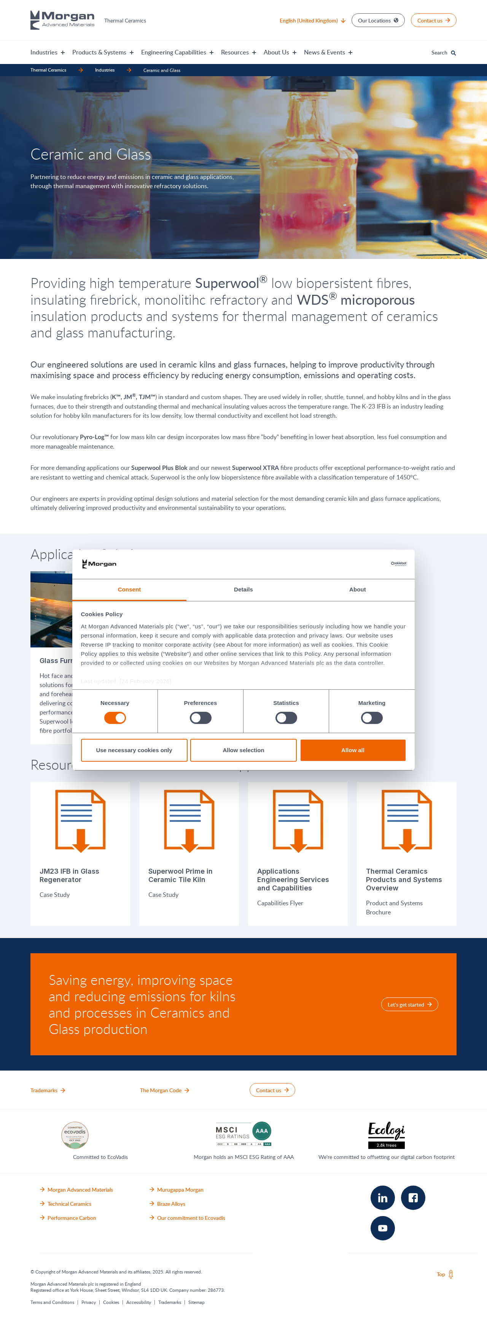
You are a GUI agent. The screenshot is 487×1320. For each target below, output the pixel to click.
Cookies (111, 1302)
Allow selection (243, 750)
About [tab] (357, 589)
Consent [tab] (129, 589)
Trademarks (169, 1302)
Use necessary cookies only (134, 750)
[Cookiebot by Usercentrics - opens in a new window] (373, 564)
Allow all (352, 750)
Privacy (88, 1302)
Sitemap (196, 1302)
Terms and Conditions (52, 1302)
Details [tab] (243, 589)
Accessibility (138, 1302)
